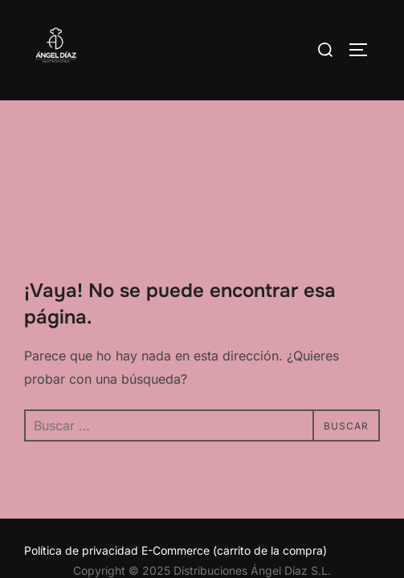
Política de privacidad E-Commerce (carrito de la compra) (175, 450)
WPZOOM (252, 498)
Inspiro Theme (163, 498)
